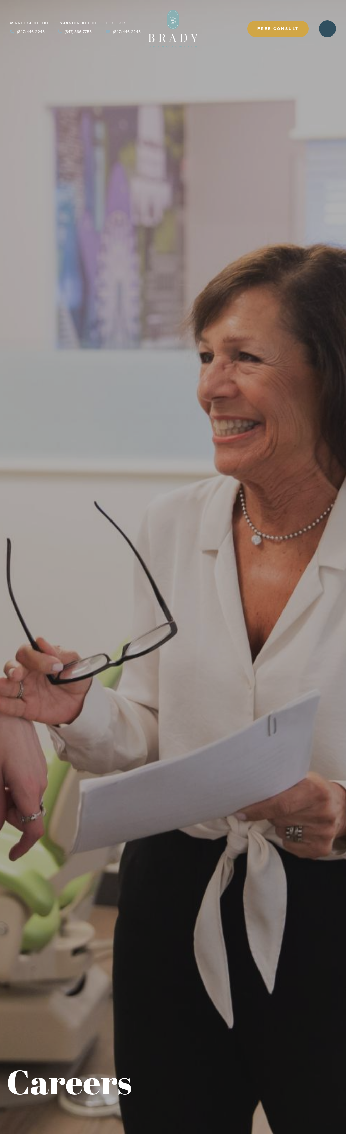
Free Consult (278, 29)
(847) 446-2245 (27, 32)
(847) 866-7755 (75, 32)
